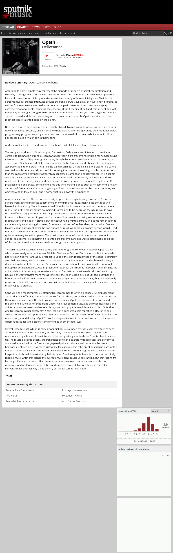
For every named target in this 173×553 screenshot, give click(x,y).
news (36, 27)
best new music (68, 33)
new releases (34, 33)
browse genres (17, 33)
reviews (8, 27)
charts (22, 27)
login (3, 33)
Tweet (8, 375)
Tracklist (62, 66)
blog (58, 27)
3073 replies (77, 57)
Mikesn (70, 55)
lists (47, 27)
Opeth (50, 42)
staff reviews (50, 33)
